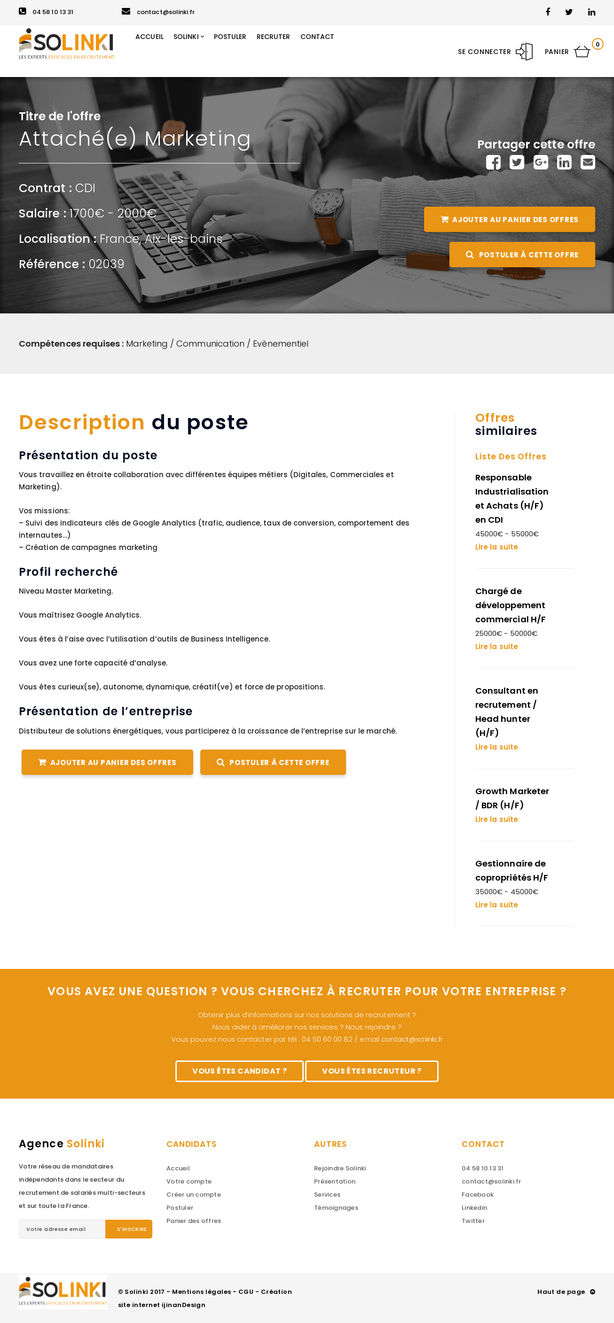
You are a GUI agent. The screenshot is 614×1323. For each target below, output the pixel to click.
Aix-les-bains (184, 239)
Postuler (179, 1207)
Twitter (473, 1220)
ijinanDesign (183, 1304)
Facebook (478, 1194)
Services (327, 1194)
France (119, 239)
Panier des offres (193, 1220)
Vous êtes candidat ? (239, 1071)
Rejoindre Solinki (340, 1168)
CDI (85, 188)
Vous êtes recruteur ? (371, 1071)
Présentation (334, 1181)
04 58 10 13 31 (46, 12)
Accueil (178, 1168)
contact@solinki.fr (158, 12)
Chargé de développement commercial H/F (510, 605)
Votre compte (189, 1181)
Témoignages (336, 1207)
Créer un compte (193, 1194)
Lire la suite (496, 547)
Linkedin (474, 1207)
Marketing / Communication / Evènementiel (217, 343)
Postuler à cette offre (522, 255)
